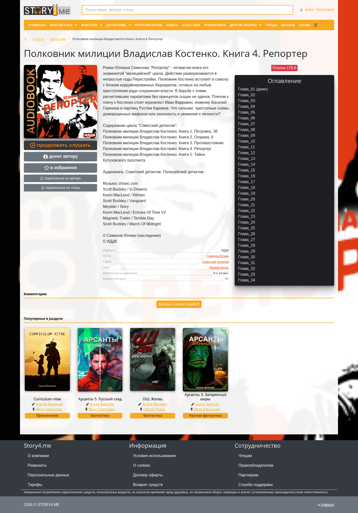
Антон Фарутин (102, 404)
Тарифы (35, 485)
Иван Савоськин (49, 409)
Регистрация (325, 9)
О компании (38, 456)
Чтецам (245, 456)
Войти (309, 9)
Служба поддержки (256, 485)
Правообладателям (256, 465)
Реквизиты (37, 465)
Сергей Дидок (154, 409)
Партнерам (249, 475)
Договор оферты (148, 475)
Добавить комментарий (179, 304)
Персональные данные (48, 475)
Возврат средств (148, 485)
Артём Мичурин (154, 404)
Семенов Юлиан (218, 256)
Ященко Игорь (219, 267)
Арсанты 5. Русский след (100, 399)
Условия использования (154, 456)
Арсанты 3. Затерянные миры (205, 396)
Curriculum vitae (47, 399)
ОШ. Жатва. (153, 399)
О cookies (141, 465)
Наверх (326, 505)
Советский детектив (215, 262)
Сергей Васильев (49, 404)
